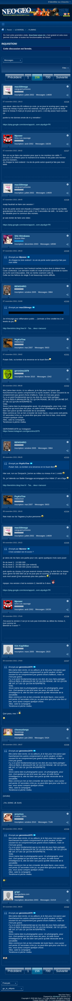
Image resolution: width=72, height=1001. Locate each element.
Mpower (19, 136)
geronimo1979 (22, 371)
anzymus (19, 814)
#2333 (66, 457)
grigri (17, 892)
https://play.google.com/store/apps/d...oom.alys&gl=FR (26, 124)
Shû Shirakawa (22, 236)
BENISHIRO (20, 286)
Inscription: (19, 95)
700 (47, 77)
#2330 (66, 301)
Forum (9, 30)
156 (37, 77)
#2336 (66, 616)
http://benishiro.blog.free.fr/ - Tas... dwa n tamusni (24, 328)
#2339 (66, 829)
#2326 (66, 102)
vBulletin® (56, 996)
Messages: (41, 95)
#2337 (66, 661)
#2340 (66, 907)
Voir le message (28, 257)
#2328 (66, 200)
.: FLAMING (31, 30)
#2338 (66, 745)
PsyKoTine (20, 339)
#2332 (66, 386)
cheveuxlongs (22, 730)
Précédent (15, 77)
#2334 (66, 512)
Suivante (62, 77)
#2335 (66, 543)
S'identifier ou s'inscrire (59, 2)
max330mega (21, 87)
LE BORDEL (19, 30)
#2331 (66, 355)
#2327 (66, 151)
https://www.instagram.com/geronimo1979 (21, 431)
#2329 (66, 251)
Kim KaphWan (22, 646)
